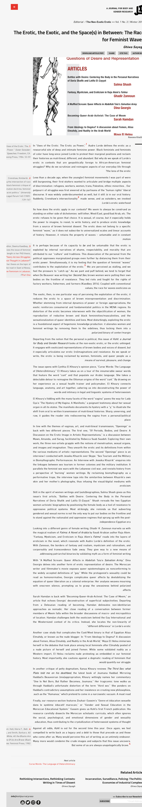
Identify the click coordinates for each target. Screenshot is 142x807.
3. (23, 246)
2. (23, 178)
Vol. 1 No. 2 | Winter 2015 (123, 21)
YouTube (16, 802)
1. (23, 146)
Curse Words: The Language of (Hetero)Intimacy (46, 764)
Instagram (26, 802)
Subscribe (98, 801)
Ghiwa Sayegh (127, 47)
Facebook (32, 802)
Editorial (72, 21)
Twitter (21, 802)
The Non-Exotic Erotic (92, 21)
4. (23, 729)
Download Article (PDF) (86, 53)
